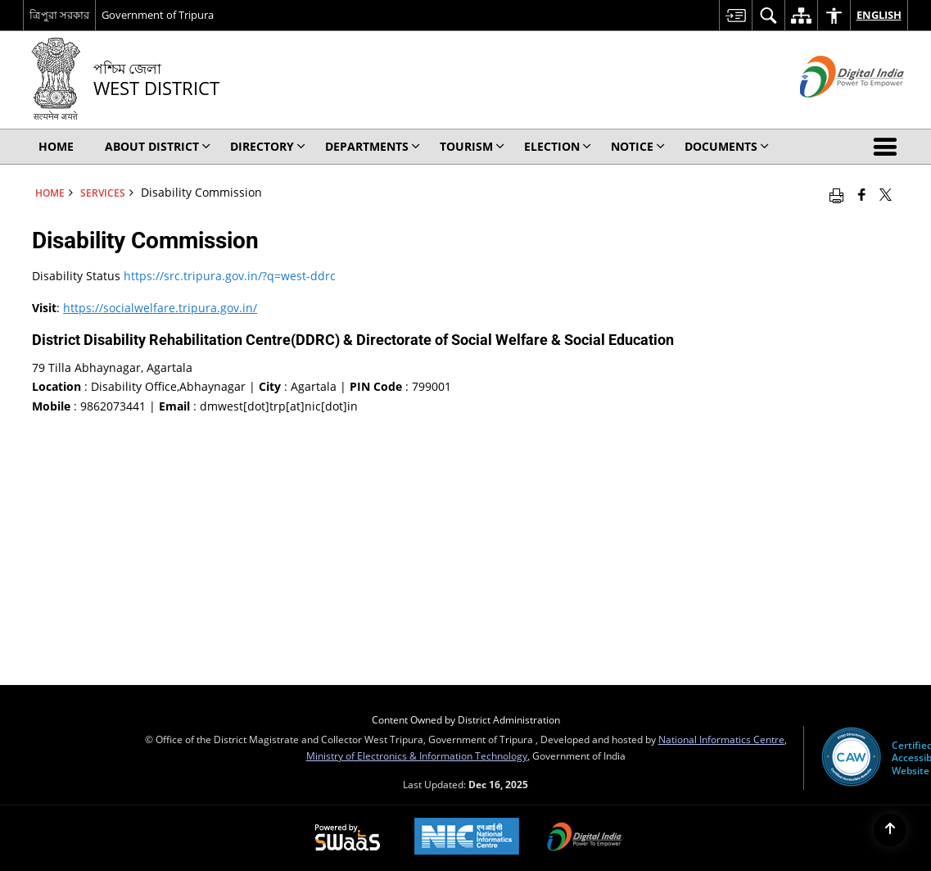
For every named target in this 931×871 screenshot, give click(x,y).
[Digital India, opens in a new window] (585, 838)
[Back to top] (890, 830)
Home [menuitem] (56, 146)
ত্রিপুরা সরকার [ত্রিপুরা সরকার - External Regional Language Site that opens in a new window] (59, 14)
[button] (888, 146)
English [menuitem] (879, 14)
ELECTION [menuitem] (557, 146)
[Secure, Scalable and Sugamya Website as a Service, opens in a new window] (347, 838)
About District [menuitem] (157, 146)
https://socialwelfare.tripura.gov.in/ (160, 307)
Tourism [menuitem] (472, 146)
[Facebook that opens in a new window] (862, 194)
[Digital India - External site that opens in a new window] (831, 111)
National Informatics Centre (721, 739)
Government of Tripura (158, 14)
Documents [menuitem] (727, 146)
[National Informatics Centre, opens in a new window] (466, 837)
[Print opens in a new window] (836, 194)
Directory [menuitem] (267, 146)
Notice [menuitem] (638, 146)
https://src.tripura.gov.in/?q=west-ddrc (230, 276)
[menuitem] (735, 15)
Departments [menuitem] (372, 146)
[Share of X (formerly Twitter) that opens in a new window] (885, 194)
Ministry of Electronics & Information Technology (416, 755)
